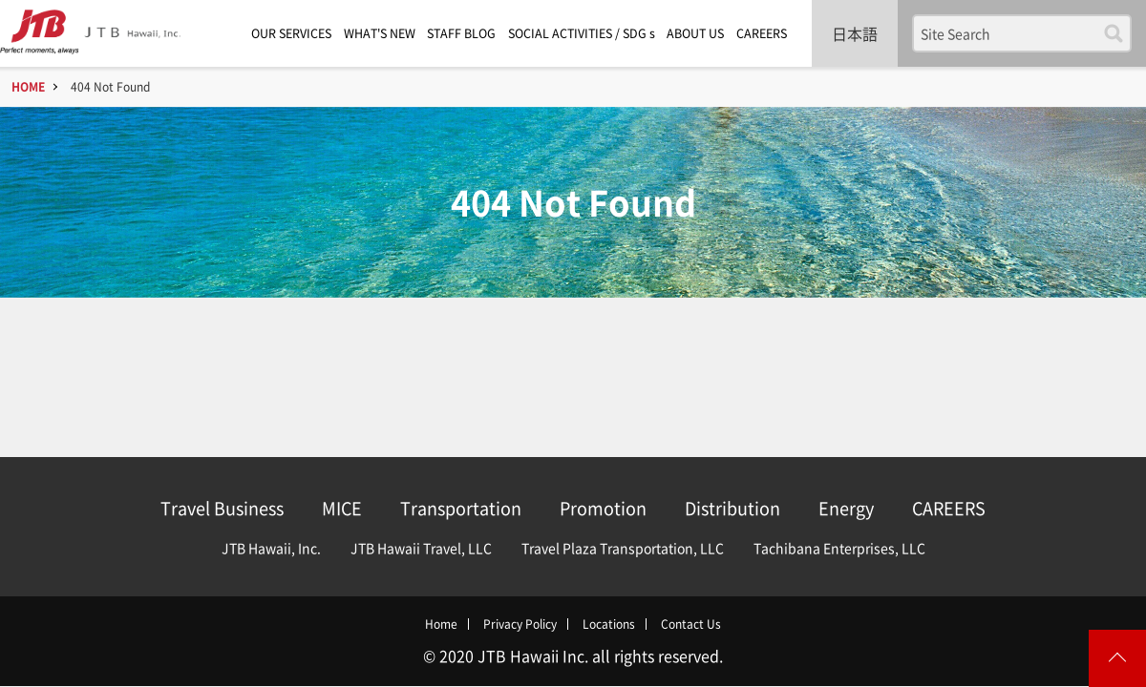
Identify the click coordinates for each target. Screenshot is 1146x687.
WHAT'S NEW (379, 33)
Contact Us (691, 624)
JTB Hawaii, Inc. (271, 547)
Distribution (732, 508)
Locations (609, 624)
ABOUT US (695, 33)
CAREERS (761, 33)
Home (441, 624)
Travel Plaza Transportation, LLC (622, 547)
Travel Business (222, 508)
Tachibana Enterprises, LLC (839, 547)
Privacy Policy (520, 624)
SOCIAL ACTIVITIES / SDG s (581, 33)
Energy (846, 508)
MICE (342, 508)
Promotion (603, 508)
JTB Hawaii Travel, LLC (421, 547)
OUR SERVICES (291, 33)
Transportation (460, 508)
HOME (28, 86)
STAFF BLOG (461, 33)
